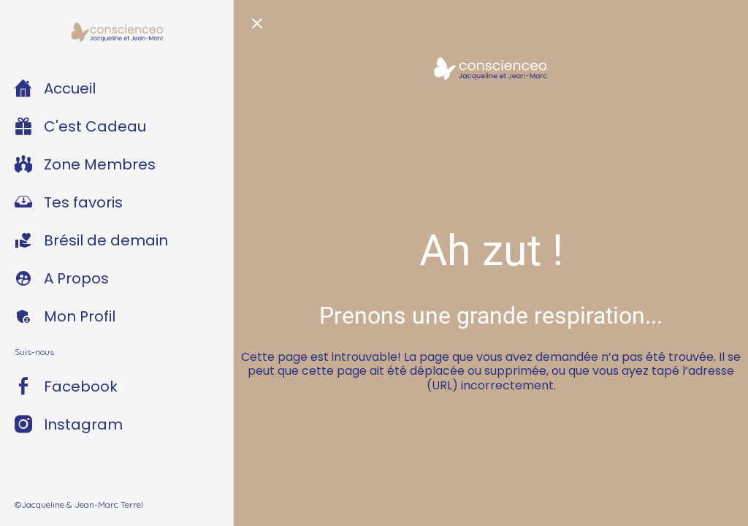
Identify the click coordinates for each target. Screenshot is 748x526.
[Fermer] (257, 23)
